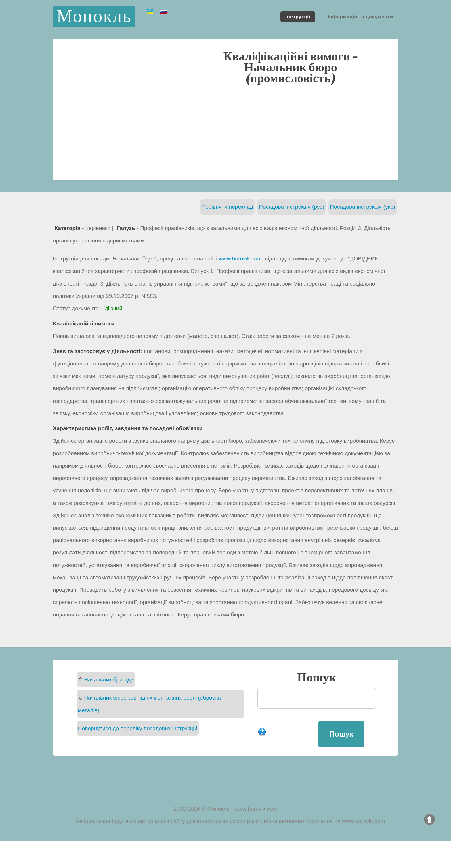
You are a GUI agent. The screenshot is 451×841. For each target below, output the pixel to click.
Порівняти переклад (227, 207)
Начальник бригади (109, 680)
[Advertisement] (225, 131)
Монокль (93, 16)
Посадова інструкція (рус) (291, 207)
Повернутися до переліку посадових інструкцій (137, 728)
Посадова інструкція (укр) (362, 207)
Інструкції (297, 16)
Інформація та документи (360, 16)
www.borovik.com (240, 259)
